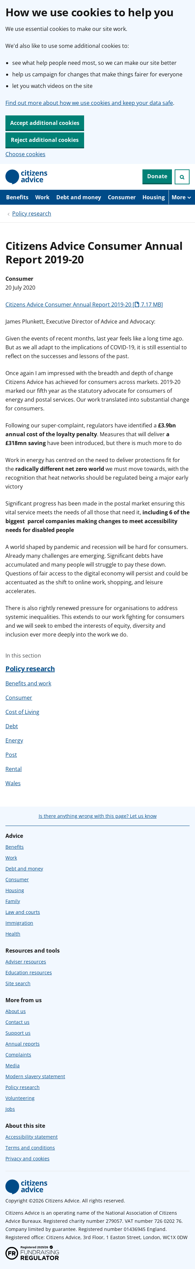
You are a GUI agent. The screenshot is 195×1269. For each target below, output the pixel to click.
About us (15, 1011)
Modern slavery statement (35, 1076)
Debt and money (78, 197)
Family (12, 901)
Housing (153, 197)
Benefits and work (28, 683)
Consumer (122, 197)
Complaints (18, 1054)
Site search (18, 983)
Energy (14, 740)
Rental (13, 769)
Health (12, 934)
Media (12, 1065)
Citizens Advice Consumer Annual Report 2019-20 (84, 304)
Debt (11, 726)
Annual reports (22, 1044)
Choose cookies (25, 154)
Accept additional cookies (44, 123)
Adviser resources (25, 961)
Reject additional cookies (45, 140)
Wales (13, 783)
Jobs (10, 1109)
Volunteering (20, 1098)
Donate (157, 176)
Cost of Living (22, 712)
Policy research (31, 213)
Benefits (17, 197)
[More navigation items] (182, 197)
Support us (18, 1033)
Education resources (28, 972)
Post (11, 754)
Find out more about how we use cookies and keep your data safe (89, 103)
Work (42, 197)
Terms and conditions (30, 1147)
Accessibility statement (31, 1137)
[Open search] (182, 176)
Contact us (17, 1022)
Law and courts (22, 912)
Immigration (19, 923)
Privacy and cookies (27, 1158)
